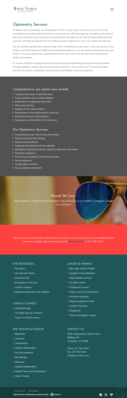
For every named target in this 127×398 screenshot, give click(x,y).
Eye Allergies (21, 357)
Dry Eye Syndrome (24, 352)
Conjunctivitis (21, 343)
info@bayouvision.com (78, 355)
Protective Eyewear (79, 296)
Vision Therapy (22, 376)
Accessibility (33, 391)
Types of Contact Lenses (27, 317)
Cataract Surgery (23, 287)
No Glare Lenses (77, 282)
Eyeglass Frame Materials (82, 273)
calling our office (76, 241)
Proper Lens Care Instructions (84, 292)
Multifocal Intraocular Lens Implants (32, 292)
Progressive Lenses (79, 287)
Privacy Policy (19, 391)
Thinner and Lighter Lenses (82, 315)
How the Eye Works (25, 273)
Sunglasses (75, 310)
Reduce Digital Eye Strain (81, 301)
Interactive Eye (22, 277)
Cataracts (19, 338)
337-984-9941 (96, 241)
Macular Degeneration (26, 366)
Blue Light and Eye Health (82, 268)
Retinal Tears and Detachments (30, 371)
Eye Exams (20, 268)
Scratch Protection (78, 306)
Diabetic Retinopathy (25, 348)
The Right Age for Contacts (28, 313)
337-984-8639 (79, 352)
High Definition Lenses (80, 277)
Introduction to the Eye (26, 282)
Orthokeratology (23, 308)
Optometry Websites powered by (30, 394)
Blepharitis (20, 333)
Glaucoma (19, 362)
